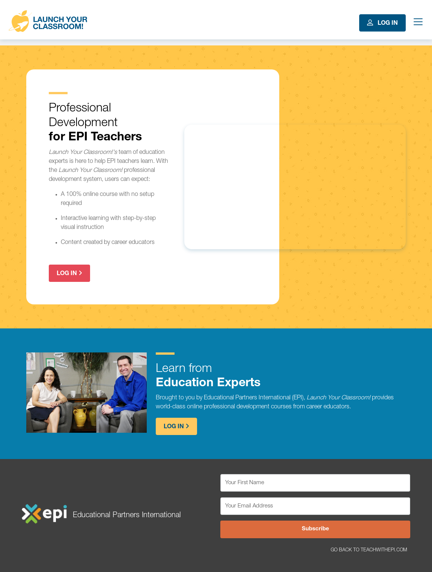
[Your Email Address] (315, 506)
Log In (382, 23)
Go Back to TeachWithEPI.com (369, 550)
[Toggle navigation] (417, 23)
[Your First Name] (315, 483)
